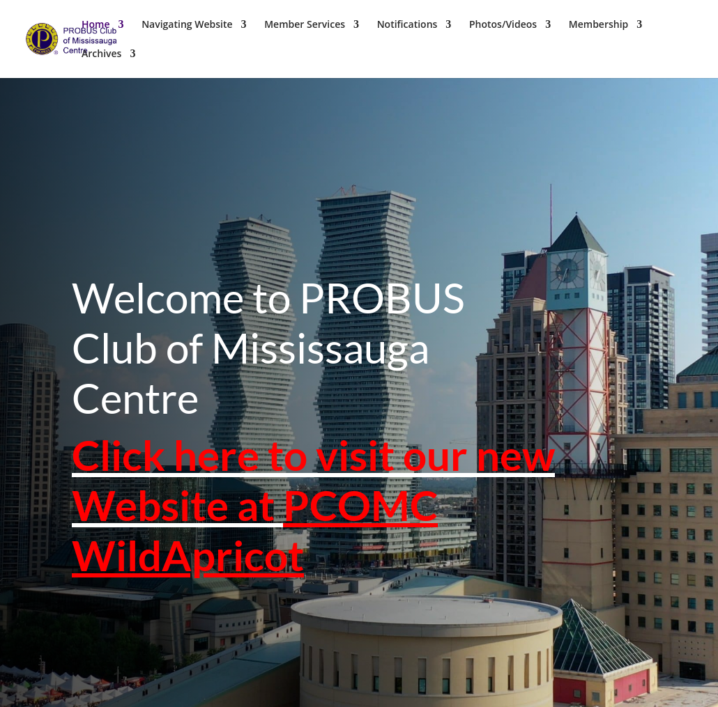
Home (96, 25)
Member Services (304, 25)
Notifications (407, 25)
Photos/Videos (503, 25)
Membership (598, 25)
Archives (101, 54)
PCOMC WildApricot (255, 522)
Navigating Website (187, 25)
